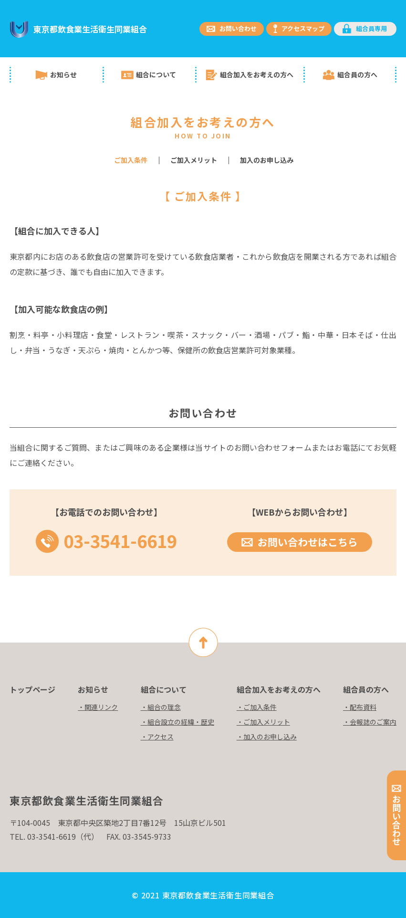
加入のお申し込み (266, 160)
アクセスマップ (302, 28)
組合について (156, 74)
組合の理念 (164, 707)
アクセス (160, 736)
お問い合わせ (238, 28)
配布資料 (363, 707)
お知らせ (63, 74)
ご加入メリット (193, 160)
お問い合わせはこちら (308, 542)
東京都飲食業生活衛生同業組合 (90, 29)
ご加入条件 (260, 707)
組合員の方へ (357, 74)
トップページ (32, 689)
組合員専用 (371, 28)
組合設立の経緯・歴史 (180, 722)
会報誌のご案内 (373, 722)
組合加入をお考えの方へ (256, 74)
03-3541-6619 (120, 538)
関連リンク (101, 707)
